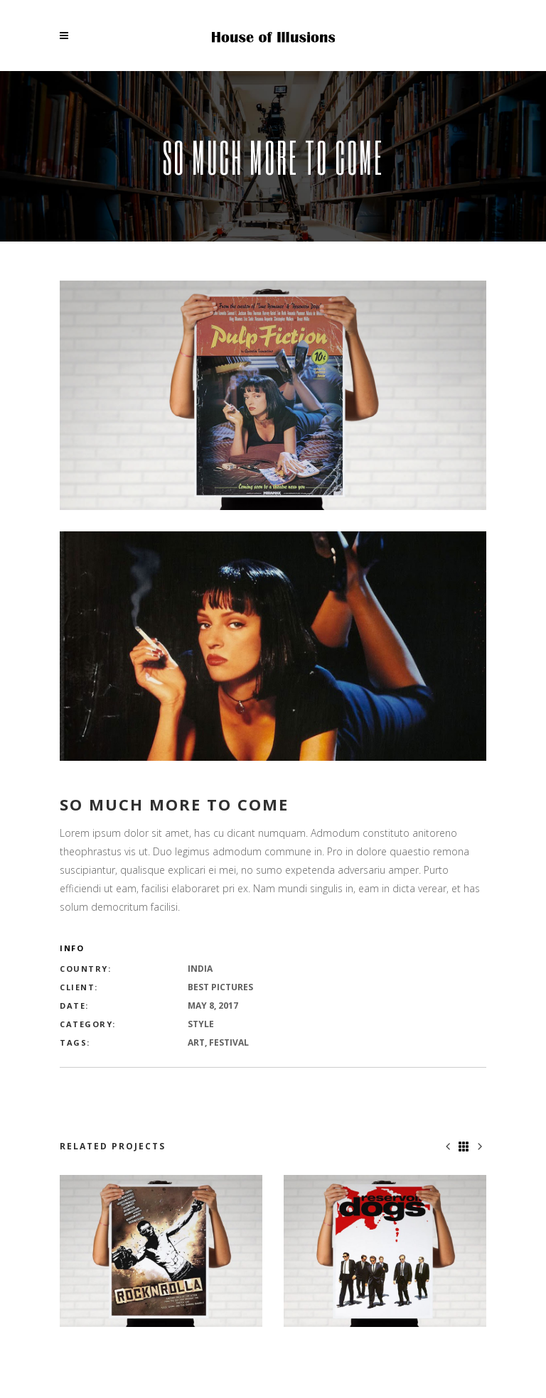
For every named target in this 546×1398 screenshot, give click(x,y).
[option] (161, 1251)
